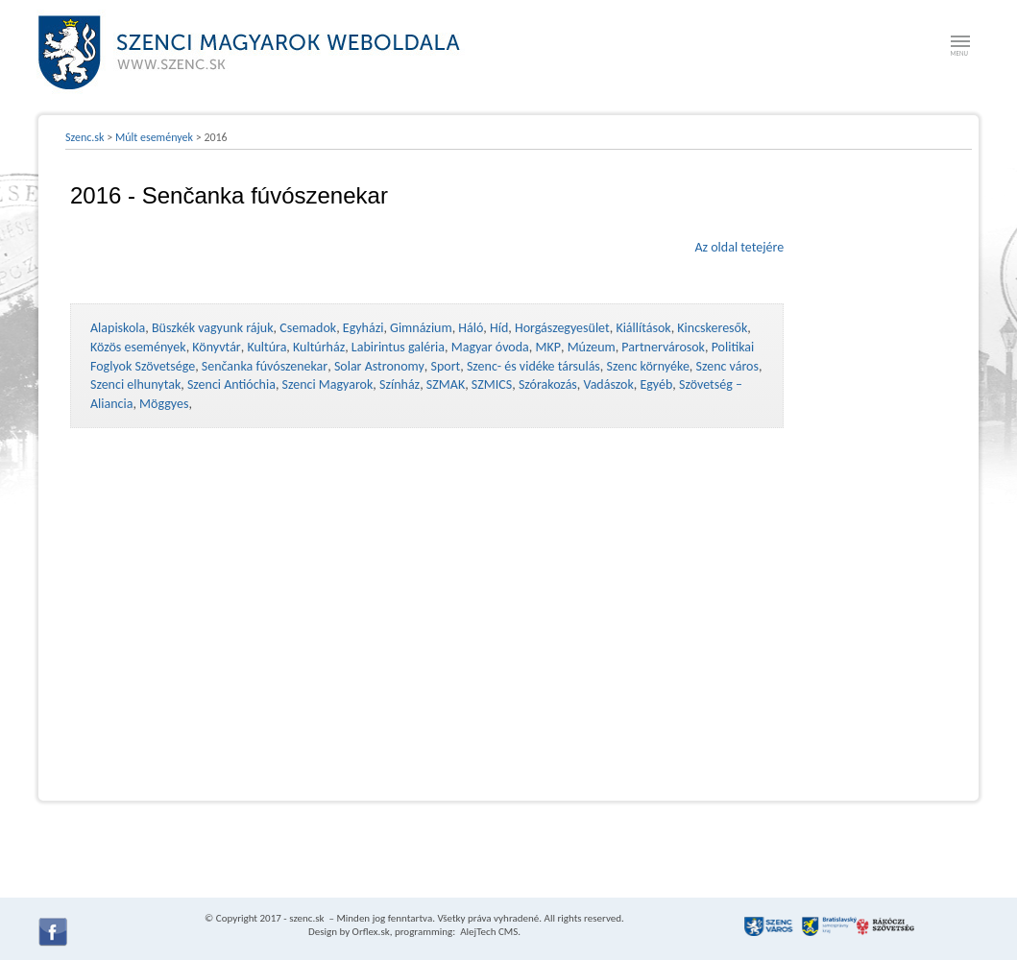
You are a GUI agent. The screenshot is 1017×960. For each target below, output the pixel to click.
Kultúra (266, 347)
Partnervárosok (663, 347)
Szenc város (727, 366)
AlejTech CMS (488, 931)
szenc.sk (306, 918)
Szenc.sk (85, 137)
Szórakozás (548, 384)
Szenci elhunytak (135, 384)
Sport (445, 366)
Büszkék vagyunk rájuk (213, 328)
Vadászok (609, 384)
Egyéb (656, 384)
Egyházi (363, 328)
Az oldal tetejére (739, 247)
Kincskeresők (712, 328)
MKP (547, 347)
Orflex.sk (371, 931)
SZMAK (445, 384)
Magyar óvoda (490, 347)
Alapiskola (117, 328)
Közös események (138, 347)
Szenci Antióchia (231, 384)
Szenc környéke (648, 366)
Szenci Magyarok (328, 384)
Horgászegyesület (562, 328)
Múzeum (592, 347)
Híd (499, 328)
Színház (399, 384)
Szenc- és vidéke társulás (533, 366)
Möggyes (163, 404)
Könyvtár (216, 347)
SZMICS (492, 384)
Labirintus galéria (398, 347)
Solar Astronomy (379, 366)
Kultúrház (319, 347)
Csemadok (307, 328)
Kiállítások (643, 328)
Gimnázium (421, 328)
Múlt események (154, 137)
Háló (470, 328)
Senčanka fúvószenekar (264, 366)
